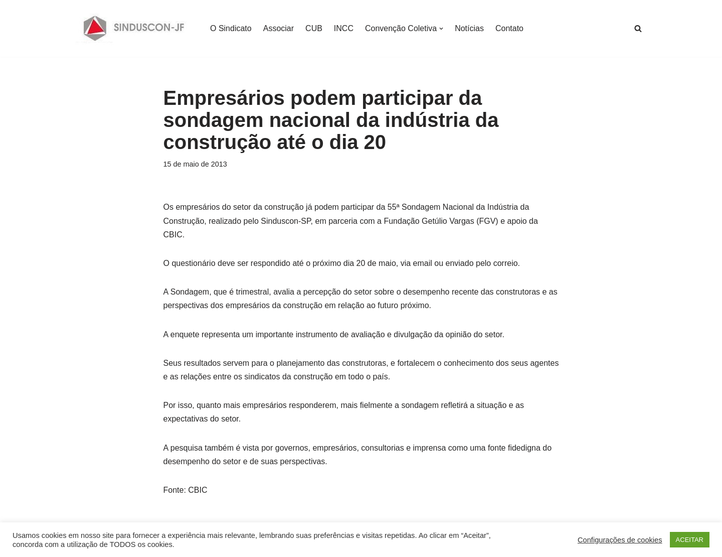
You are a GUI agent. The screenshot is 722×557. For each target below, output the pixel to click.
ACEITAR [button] (689, 539)
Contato (509, 28)
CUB (313, 28)
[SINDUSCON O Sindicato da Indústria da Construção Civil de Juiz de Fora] (134, 28)
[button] (441, 29)
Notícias (469, 28)
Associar (278, 28)
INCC (343, 28)
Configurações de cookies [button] (620, 540)
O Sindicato (231, 28)
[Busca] (638, 28)
